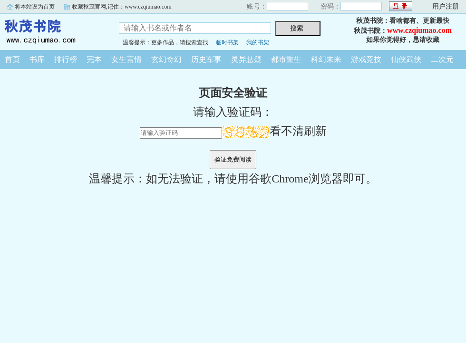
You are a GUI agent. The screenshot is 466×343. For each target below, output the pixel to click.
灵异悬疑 (246, 59)
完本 (94, 59)
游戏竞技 (366, 59)
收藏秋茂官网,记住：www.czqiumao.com (122, 6)
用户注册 (445, 6)
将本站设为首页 (35, 6)
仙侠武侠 (406, 59)
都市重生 (286, 59)
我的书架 (257, 42)
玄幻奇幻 (166, 59)
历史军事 (206, 59)
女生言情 (126, 59)
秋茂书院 (52, 30)
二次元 (442, 59)
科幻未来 (326, 59)
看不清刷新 (274, 131)
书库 (37, 59)
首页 (12, 59)
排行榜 (65, 59)
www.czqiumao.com (419, 30)
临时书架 (227, 42)
